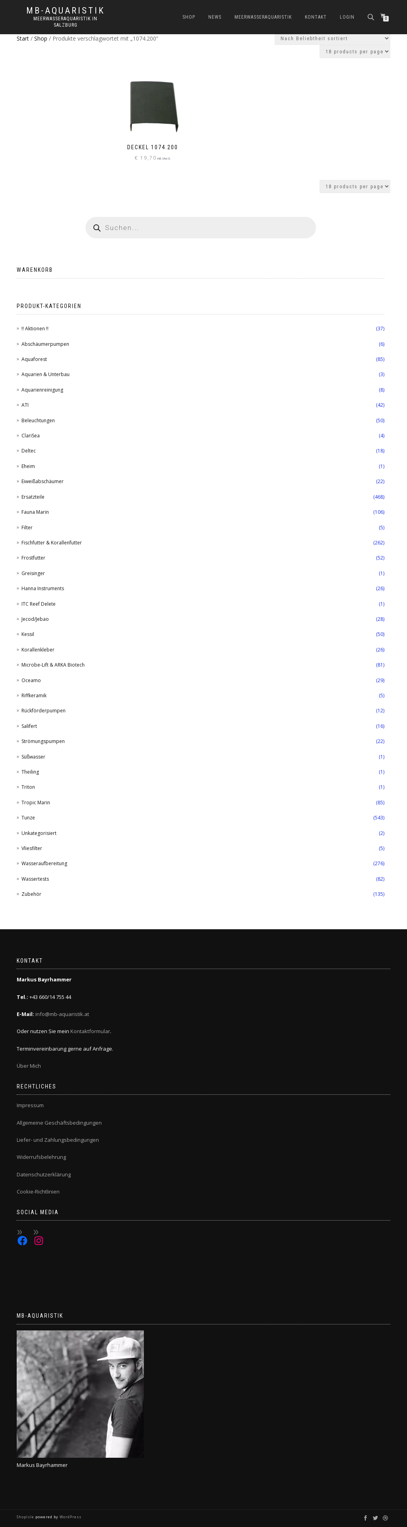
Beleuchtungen (38, 420)
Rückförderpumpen (43, 710)
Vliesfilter (31, 848)
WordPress (69, 1516)
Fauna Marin (35, 512)
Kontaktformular (90, 1031)
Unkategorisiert (38, 833)
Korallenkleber (37, 649)
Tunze (28, 817)
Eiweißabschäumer (42, 481)
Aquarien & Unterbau (45, 374)
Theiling (30, 771)
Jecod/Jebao (35, 619)
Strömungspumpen (43, 741)
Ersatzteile (33, 496)
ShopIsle (26, 1516)
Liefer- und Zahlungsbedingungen (58, 1139)
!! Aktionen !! (34, 328)
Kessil (27, 634)
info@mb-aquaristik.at (62, 1014)
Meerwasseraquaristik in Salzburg (65, 22)
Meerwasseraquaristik (263, 17)
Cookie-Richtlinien (38, 1191)
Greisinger (33, 573)
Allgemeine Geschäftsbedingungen (59, 1122)
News (214, 17)
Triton (28, 787)
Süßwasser (33, 756)
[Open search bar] (372, 16)
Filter (27, 527)
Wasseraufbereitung (44, 863)
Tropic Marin (35, 802)
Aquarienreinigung (42, 389)
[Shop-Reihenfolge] (332, 38)
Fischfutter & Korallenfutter (51, 542)
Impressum (30, 1105)
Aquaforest (34, 359)
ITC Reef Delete (38, 604)
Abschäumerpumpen (45, 344)
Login (347, 17)
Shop (188, 17)
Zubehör (31, 894)
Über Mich (29, 1065)
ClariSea (30, 435)
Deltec (28, 450)
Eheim (28, 466)
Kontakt (316, 17)
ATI (25, 405)
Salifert (29, 726)
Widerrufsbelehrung (41, 1156)
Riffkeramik (34, 695)
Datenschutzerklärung (44, 1174)
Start (23, 38)
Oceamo (31, 680)
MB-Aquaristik (65, 11)
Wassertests (35, 879)
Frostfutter (33, 557)
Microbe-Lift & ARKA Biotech (53, 664)
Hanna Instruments (42, 588)
